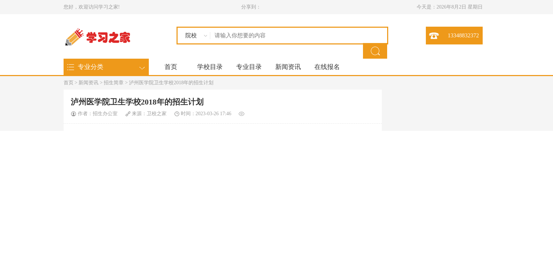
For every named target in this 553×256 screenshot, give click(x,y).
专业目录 (249, 66)
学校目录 (210, 66)
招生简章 (114, 82)
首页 (170, 66)
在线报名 (327, 66)
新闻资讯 (288, 66)
